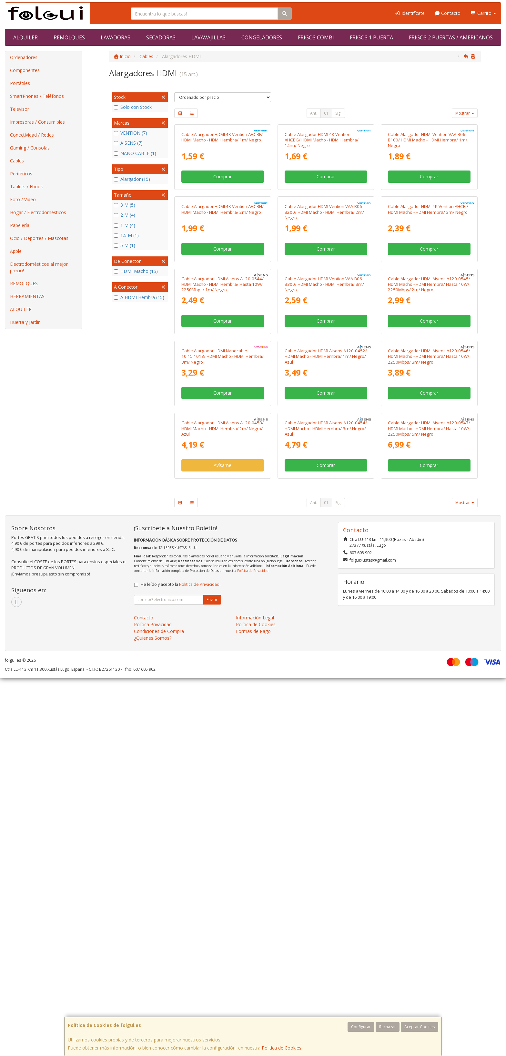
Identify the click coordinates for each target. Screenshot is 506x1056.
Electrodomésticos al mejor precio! (39, 267)
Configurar (361, 1027)
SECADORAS (161, 37)
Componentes (25, 70)
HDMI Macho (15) (136, 271)
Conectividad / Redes (32, 135)
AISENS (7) (128, 143)
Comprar (222, 252)
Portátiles (20, 83)
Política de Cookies (281, 1048)
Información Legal (255, 995)
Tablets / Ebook (26, 186)
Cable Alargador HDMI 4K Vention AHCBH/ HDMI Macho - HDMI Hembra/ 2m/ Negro (222, 360)
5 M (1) (124, 245)
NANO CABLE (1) (135, 153)
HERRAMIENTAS (27, 296)
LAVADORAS (115, 37)
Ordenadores (23, 57)
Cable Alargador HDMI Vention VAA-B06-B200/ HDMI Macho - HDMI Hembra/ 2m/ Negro (324, 363)
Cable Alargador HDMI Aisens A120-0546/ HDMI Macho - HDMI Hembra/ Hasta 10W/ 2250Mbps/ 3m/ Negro (429, 658)
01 (326, 113)
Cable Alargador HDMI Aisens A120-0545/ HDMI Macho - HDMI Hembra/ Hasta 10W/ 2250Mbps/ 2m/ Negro (429, 510)
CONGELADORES (261, 37)
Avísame (222, 843)
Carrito (483, 13)
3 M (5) (124, 205)
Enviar (212, 977)
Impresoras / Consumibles (37, 122)
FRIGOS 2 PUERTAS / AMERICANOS (451, 37)
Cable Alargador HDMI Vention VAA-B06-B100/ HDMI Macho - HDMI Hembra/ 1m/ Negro (427, 215)
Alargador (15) (132, 179)
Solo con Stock (133, 107)
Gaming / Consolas (30, 148)
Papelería (19, 225)
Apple (16, 251)
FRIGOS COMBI (316, 37)
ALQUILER (25, 37)
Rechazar (387, 1027)
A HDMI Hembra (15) (139, 297)
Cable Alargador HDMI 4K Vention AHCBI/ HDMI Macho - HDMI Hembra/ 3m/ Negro (428, 360)
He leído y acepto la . (180, 962)
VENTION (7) (130, 133)
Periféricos (21, 174)
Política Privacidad (153, 1002)
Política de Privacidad (252, 948)
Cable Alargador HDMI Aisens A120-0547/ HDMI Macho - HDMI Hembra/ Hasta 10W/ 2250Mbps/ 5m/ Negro (429, 806)
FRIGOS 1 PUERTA (371, 37)
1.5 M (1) (126, 235)
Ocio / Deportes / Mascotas (39, 238)
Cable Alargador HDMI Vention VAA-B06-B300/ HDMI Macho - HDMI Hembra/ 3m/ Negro (324, 510)
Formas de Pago (253, 1009)
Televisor (19, 109)
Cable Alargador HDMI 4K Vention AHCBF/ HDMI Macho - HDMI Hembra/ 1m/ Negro (222, 212)
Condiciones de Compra (159, 1009)
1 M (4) (124, 225)
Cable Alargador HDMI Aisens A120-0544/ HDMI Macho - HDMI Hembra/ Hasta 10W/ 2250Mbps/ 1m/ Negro (222, 510)
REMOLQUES (69, 37)
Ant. (313, 113)
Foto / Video (23, 199)
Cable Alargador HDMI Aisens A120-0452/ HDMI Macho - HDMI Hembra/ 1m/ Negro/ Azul (326, 658)
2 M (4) (124, 215)
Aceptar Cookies (419, 1027)
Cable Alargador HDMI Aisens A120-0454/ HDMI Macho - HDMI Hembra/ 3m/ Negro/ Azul (326, 806)
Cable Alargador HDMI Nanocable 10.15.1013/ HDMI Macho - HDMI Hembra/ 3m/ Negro (222, 658)
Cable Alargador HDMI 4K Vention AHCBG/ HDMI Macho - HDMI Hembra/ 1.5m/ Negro (322, 215)
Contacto (447, 13)
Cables (17, 161)
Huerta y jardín (25, 322)
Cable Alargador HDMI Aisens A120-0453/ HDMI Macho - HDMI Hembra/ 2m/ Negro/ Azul (222, 806)
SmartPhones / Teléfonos (37, 96)
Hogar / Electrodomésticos (38, 212)
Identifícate (409, 13)
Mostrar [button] (464, 113)
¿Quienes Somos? (152, 1016)
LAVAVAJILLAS (208, 37)
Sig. (338, 113)
